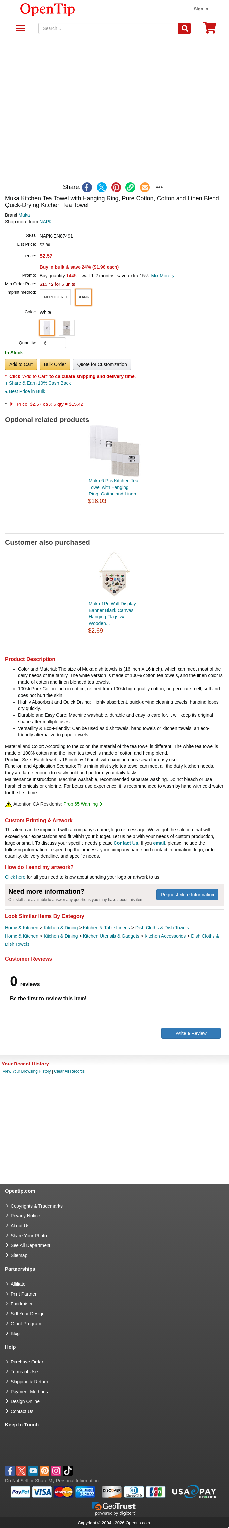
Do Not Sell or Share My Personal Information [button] (52, 1480)
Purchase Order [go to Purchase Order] (27, 1361)
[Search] (184, 28)
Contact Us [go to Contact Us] (22, 1411)
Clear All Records (69, 1071)
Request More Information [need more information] (187, 894)
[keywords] (108, 28)
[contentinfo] (47, 9)
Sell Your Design (28, 1313)
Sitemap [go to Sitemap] (19, 1255)
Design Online (25, 1401)
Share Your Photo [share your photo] (29, 1235)
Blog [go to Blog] (15, 1333)
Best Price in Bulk (25, 391)
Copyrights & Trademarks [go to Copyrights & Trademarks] (37, 1206)
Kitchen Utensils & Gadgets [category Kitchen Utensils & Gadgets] (111, 936)
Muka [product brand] (24, 215)
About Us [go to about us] (20, 1225)
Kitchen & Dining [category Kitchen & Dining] (61, 927)
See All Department (19, 28)
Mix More (162, 275)
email (159, 843)
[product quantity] (53, 342)
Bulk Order (55, 364)
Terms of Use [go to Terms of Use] (24, 1371)
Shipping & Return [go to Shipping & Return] (29, 1381)
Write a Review (191, 1033)
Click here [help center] (15, 877)
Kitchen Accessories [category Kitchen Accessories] (165, 936)
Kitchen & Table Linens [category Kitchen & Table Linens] (106, 927)
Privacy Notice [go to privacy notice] (25, 1215)
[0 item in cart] (209, 30)
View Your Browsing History (27, 1071)
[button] (55, 297)
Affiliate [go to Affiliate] (18, 1284)
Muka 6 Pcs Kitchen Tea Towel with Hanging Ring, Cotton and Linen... (114, 487)
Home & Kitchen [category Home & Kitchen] (21, 927)
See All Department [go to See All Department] (30, 1245)
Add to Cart (21, 364)
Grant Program (26, 1323)
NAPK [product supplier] (45, 221)
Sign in (201, 8)
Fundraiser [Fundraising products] (22, 1303)
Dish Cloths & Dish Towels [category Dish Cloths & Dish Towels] (162, 927)
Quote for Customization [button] (102, 364)
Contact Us (126, 843)
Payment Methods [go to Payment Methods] (29, 1391)
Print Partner (24, 1294)
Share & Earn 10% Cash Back (38, 383)
